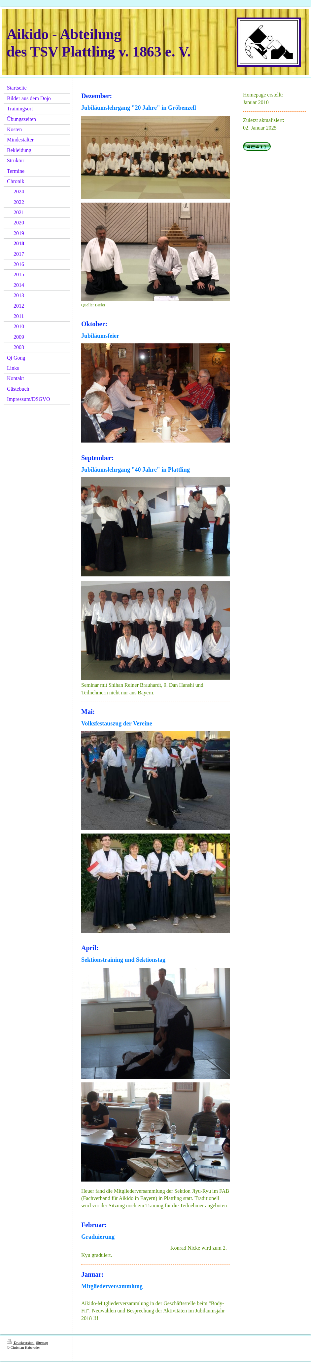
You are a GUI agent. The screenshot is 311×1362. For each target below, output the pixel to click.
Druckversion (20, 1342)
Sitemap (42, 1342)
